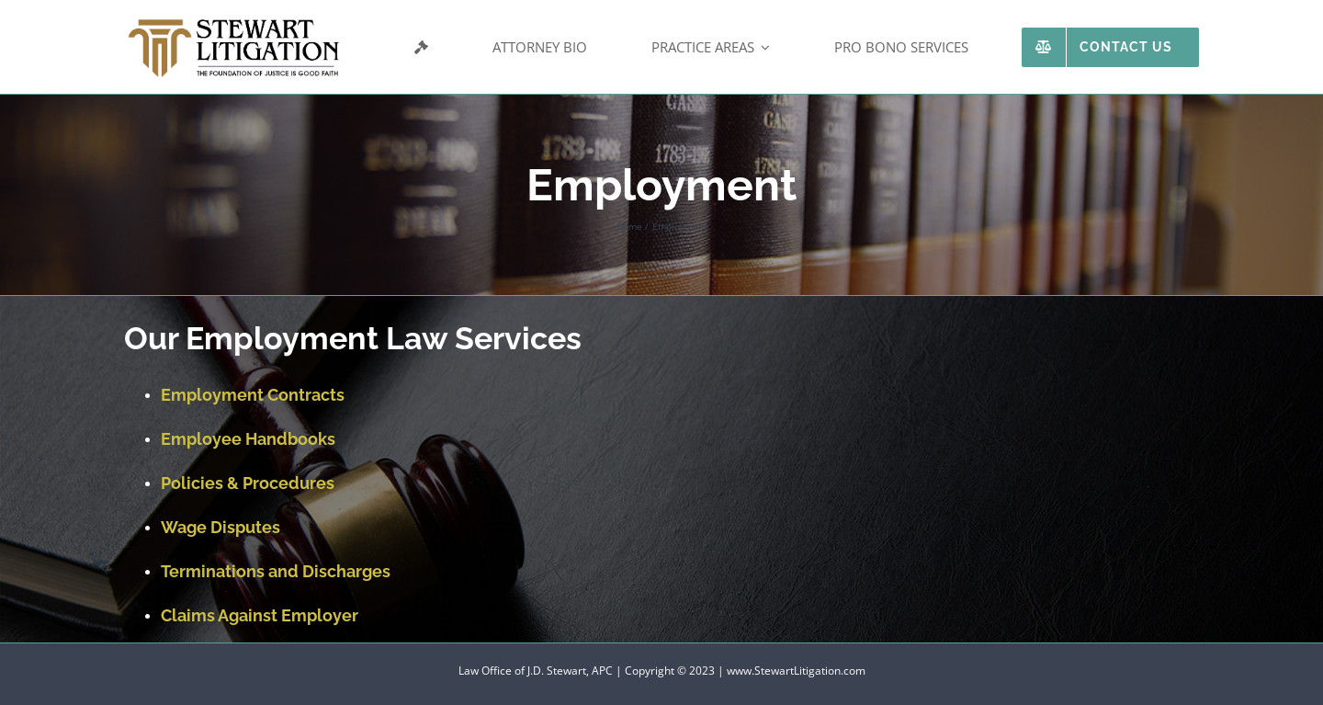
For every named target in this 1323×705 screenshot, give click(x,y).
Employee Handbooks (248, 439)
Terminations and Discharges (275, 571)
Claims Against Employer (259, 615)
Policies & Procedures (247, 483)
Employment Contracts (253, 394)
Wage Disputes (220, 527)
